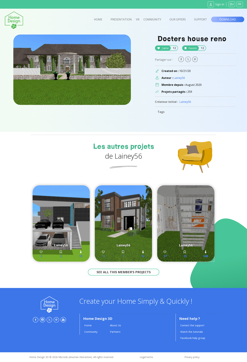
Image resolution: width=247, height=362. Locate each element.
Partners (115, 331)
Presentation (121, 19)
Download (227, 19)
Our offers (178, 19)
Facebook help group (192, 338)
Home (98, 19)
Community (152, 19)
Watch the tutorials (191, 331)
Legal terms (146, 357)
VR (137, 19)
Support (200, 19)
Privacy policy (192, 357)
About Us (115, 325)
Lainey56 (179, 78)
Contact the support (192, 325)
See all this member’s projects (124, 272)
